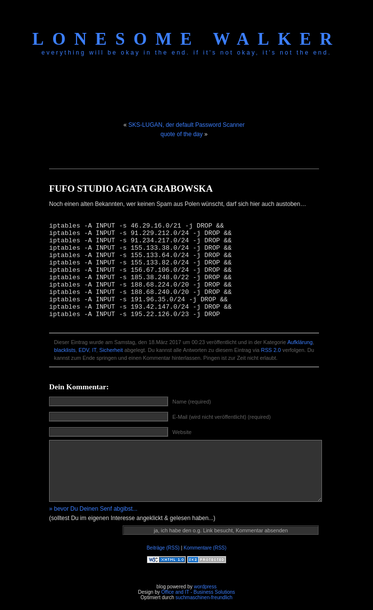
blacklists (65, 350)
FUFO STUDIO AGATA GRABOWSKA (131, 188)
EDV (84, 350)
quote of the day (181, 134)
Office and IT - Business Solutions (198, 592)
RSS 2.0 (271, 350)
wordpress (205, 586)
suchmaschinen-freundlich (203, 597)
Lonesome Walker (186, 39)
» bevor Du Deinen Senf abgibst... (93, 508)
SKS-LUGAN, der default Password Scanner (187, 124)
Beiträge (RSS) (163, 548)
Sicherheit (111, 350)
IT (94, 350)
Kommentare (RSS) (205, 548)
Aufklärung (300, 342)
